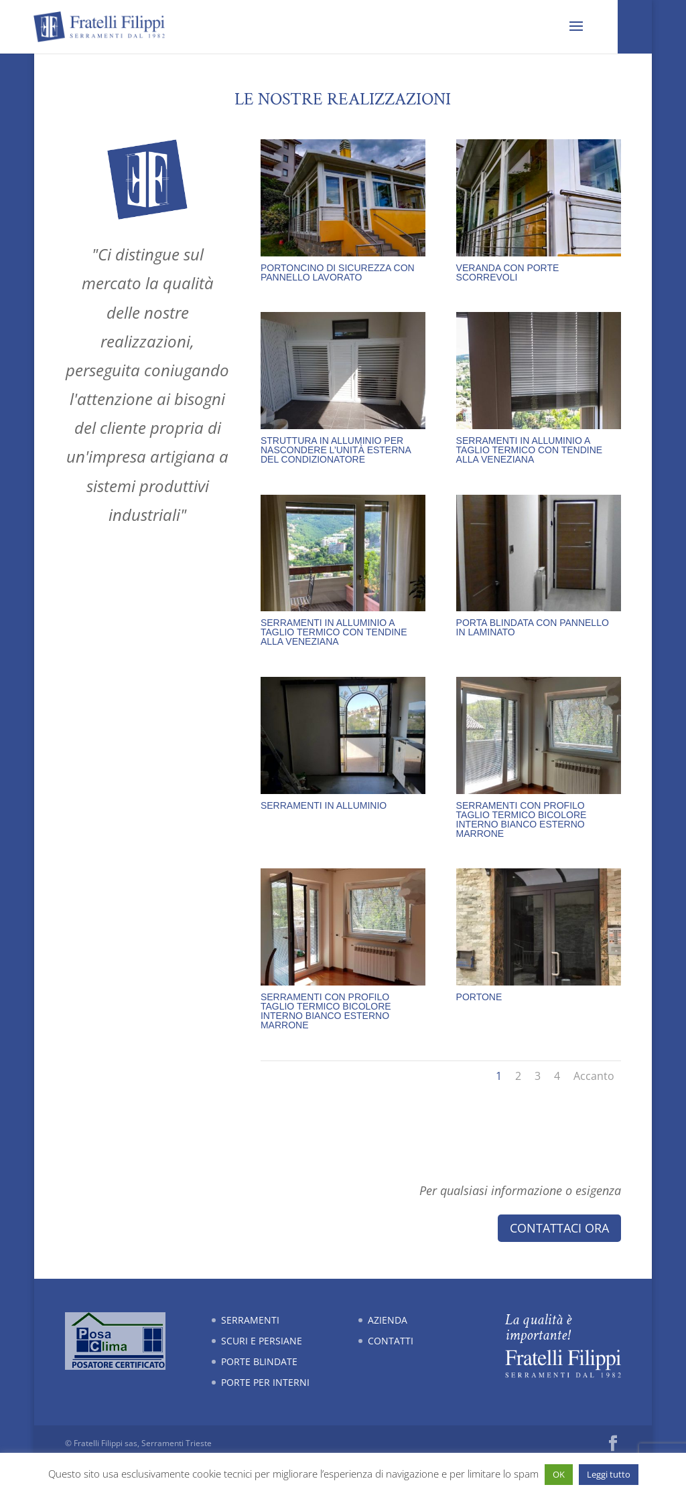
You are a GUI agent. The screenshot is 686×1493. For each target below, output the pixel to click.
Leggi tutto (608, 1474)
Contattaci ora (559, 1228)
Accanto (593, 1076)
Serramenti (250, 1320)
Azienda (387, 1320)
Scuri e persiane (261, 1340)
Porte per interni (265, 1382)
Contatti (390, 1340)
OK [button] (559, 1474)
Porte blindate (259, 1361)
